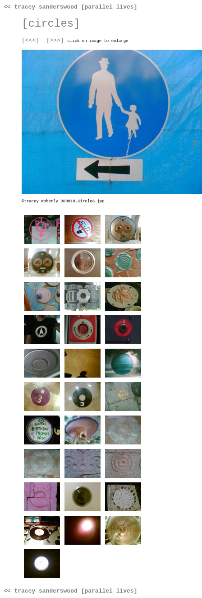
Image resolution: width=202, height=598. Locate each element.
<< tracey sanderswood (41, 7)
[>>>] (55, 40)
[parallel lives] (109, 7)
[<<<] (30, 40)
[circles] (51, 24)
